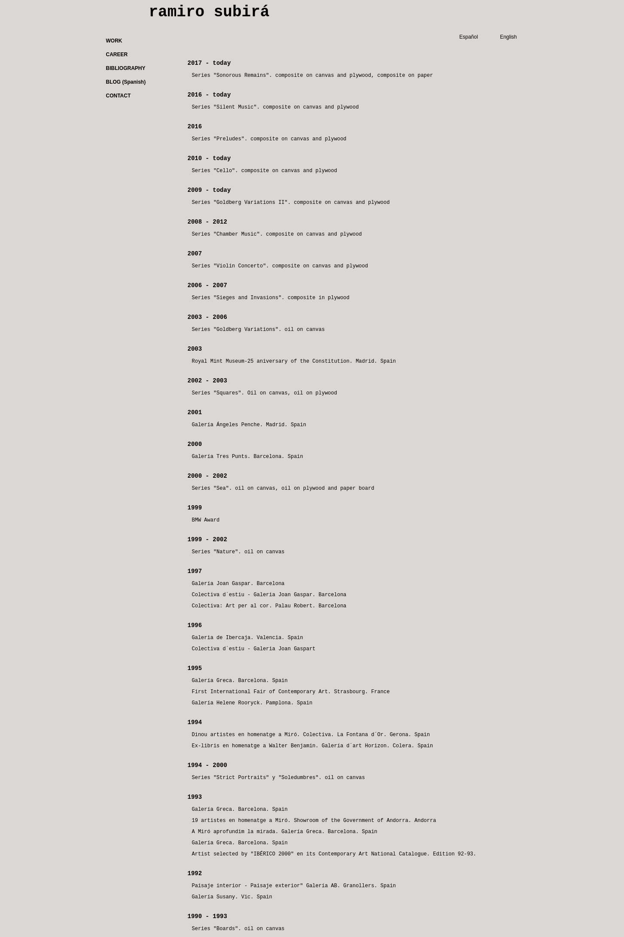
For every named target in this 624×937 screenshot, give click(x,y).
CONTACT (118, 96)
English (508, 37)
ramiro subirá (209, 12)
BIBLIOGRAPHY (126, 68)
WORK (114, 41)
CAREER (117, 55)
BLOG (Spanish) (126, 82)
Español (469, 37)
